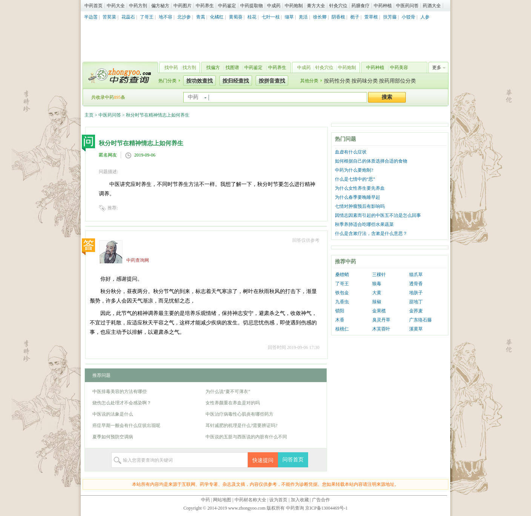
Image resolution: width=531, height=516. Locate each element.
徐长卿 (320, 17)
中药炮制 (294, 5)
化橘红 (217, 17)
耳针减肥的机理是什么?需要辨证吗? (242, 425)
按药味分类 (364, 81)
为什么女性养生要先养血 (360, 188)
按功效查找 (199, 81)
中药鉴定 (227, 5)
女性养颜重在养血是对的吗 (233, 402)
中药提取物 (251, 5)
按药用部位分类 (397, 81)
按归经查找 (236, 81)
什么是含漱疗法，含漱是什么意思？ (371, 233)
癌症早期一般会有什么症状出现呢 (126, 425)
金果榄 (379, 310)
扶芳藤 (390, 17)
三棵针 (379, 274)
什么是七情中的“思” (355, 179)
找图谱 (232, 67)
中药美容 (399, 67)
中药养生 (205, 5)
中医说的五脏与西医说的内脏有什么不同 (246, 436)
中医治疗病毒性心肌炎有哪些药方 (239, 414)
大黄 (376, 292)
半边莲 (91, 17)
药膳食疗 (360, 5)
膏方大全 (316, 5)
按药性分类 (337, 81)
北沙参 (184, 17)
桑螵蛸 (342, 274)
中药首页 (93, 5)
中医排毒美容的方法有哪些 (119, 391)
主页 (89, 115)
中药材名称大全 (250, 499)
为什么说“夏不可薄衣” (228, 391)
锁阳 (339, 310)
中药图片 (182, 5)
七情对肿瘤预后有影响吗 (360, 206)
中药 (205, 499)
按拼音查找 (272, 81)
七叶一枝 (271, 17)
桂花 (251, 17)
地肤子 (416, 292)
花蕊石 (128, 17)
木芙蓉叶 (381, 329)
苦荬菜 (109, 17)
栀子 (354, 17)
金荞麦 (416, 310)
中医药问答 (407, 5)
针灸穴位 (338, 5)
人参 (425, 17)
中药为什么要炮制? (354, 170)
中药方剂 (138, 5)
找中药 (171, 67)
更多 (436, 67)
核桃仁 (342, 329)
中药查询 (119, 75)
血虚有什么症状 (351, 152)
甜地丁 (416, 301)
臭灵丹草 (381, 319)
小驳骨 (408, 17)
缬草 (289, 17)
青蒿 (200, 17)
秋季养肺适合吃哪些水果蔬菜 (364, 224)
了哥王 (146, 17)
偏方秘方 (160, 5)
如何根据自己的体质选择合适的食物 (371, 161)
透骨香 (416, 283)
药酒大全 (432, 5)
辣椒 (376, 301)
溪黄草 (416, 329)
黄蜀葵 (235, 17)
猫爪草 (416, 274)
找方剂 (189, 67)
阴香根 (338, 17)
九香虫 (342, 301)
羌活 (303, 17)
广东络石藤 (420, 319)
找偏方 (213, 67)
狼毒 (376, 283)
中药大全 (116, 5)
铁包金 (342, 292)
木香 (339, 319)
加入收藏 (300, 499)
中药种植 (383, 5)
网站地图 (222, 499)
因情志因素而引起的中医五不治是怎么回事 (378, 215)
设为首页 (278, 499)
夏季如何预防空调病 (112, 436)
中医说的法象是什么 (112, 414)
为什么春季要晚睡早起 (357, 197)
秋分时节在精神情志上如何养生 (157, 115)
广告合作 (321, 499)
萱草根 (371, 17)
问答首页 (293, 459)
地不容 (165, 17)
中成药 (274, 5)
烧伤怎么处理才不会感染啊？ (121, 402)
